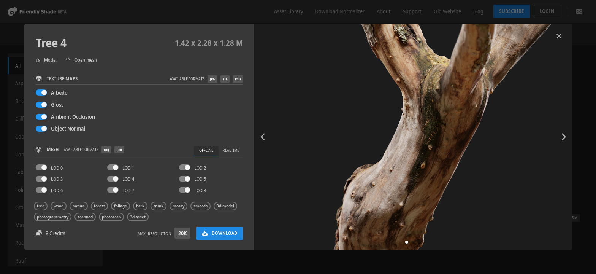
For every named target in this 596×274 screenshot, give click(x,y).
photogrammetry (52, 217)
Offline (206, 150)
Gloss (57, 104)
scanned (85, 217)
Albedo (59, 92)
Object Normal (68, 128)
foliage (120, 206)
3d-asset (138, 217)
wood (58, 206)
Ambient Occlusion (73, 116)
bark (140, 206)
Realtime (231, 150)
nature (79, 206)
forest (99, 206)
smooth (200, 206)
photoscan (111, 217)
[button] (406, 242)
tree (40, 206)
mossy (178, 206)
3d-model (225, 206)
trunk (158, 206)
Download (219, 233)
